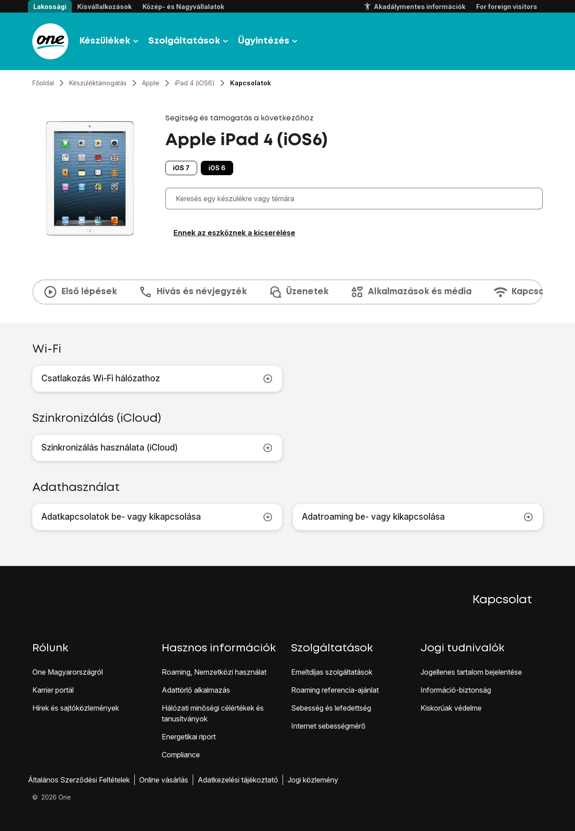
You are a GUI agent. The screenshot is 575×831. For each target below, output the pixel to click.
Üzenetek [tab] (298, 292)
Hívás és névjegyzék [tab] (192, 292)
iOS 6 (217, 168)
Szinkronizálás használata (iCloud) (157, 447)
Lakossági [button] (49, 6)
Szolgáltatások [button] (189, 41)
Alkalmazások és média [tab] (411, 292)
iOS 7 (181, 168)
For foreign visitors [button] (506, 6)
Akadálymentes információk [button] (414, 7)
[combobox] (356, 198)
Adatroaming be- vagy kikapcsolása (418, 517)
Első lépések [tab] (80, 292)
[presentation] (287, 292)
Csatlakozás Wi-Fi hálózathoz (157, 378)
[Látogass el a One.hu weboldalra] (50, 41)
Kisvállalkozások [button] (104, 6)
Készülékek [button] (110, 41)
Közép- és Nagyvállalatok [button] (183, 6)
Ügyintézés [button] (269, 41)
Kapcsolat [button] (502, 600)
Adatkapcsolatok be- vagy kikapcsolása (157, 517)
